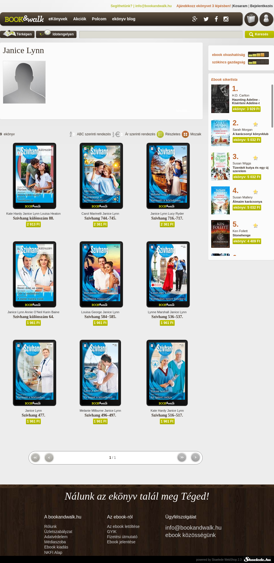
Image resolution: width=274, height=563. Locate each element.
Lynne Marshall (158, 312)
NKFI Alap (53, 552)
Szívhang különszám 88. (33, 218)
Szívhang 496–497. (100, 415)
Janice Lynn (31, 213)
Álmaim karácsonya (247, 201)
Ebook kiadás (56, 547)
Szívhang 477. (33, 415)
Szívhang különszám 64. (33, 317)
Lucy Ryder (176, 213)
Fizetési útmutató (122, 536)
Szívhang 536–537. (167, 317)
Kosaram (240, 6)
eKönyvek (58, 19)
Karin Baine (51, 312)
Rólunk (51, 526)
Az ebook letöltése (123, 526)
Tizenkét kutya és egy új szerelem (251, 169)
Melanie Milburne (92, 410)
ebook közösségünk (190, 535)
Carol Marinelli (92, 213)
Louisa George (91, 312)
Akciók (79, 19)
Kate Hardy (14, 213)
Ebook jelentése (121, 542)
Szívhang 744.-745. (100, 218)
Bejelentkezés (261, 6)
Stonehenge (242, 235)
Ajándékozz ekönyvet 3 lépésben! (203, 6)
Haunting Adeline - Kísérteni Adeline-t (246, 101)
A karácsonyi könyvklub (251, 134)
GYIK (111, 531)
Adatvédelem (56, 536)
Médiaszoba (55, 542)
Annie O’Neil (33, 312)
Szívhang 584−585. (100, 317)
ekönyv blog (124, 19)
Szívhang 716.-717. (167, 218)
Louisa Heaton (50, 213)
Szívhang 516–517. (167, 415)
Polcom (99, 19)
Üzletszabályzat (58, 531)
